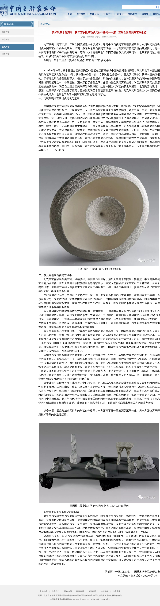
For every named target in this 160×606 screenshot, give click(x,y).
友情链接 (43, 591)
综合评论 (5, 54)
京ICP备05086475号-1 (101, 599)
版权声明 (80, 591)
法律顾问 (104, 591)
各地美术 (132, 14)
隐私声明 (116, 591)
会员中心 (107, 14)
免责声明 (92, 591)
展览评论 (5, 47)
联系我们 (55, 591)
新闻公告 (94, 14)
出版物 (145, 14)
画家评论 (5, 32)
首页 (69, 14)
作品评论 (5, 39)
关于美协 (80, 14)
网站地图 (68, 591)
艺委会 (120, 14)
